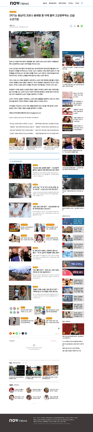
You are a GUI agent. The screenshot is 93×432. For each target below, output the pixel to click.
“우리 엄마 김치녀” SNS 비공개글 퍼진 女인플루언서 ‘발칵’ (32, 377)
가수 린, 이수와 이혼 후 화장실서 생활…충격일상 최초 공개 (36, 398)
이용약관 (43, 417)
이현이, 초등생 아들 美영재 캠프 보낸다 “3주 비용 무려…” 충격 (54, 398)
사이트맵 (75, 417)
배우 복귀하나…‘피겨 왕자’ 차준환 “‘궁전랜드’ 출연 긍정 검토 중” (19, 398)
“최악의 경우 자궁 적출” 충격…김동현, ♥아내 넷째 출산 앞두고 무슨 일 (16, 377)
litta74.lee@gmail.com (33, 113)
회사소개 (38, 417)
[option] (16, 373)
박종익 (10, 25)
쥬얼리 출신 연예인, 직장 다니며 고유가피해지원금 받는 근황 (37, 391)
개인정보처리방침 (49, 417)
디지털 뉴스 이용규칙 (69, 417)
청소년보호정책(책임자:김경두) (58, 417)
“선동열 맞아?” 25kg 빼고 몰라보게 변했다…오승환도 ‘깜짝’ (50, 377)
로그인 (34, 417)
